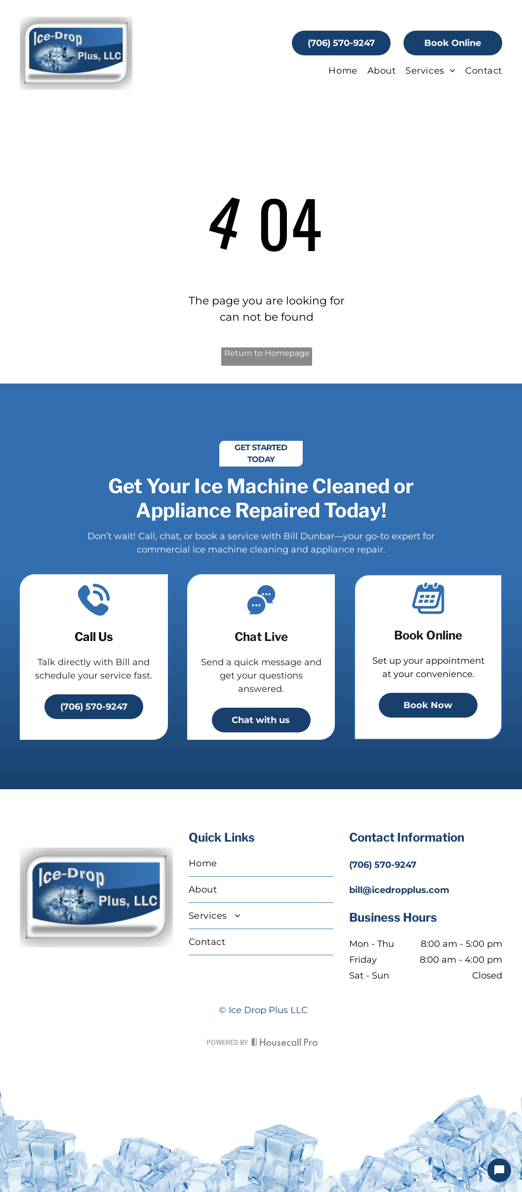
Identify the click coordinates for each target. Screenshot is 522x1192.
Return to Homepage (267, 353)
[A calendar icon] (428, 613)
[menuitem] (338, 70)
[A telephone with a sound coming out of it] (94, 614)
